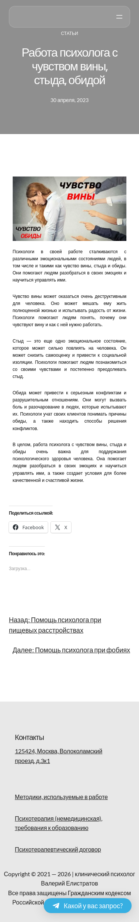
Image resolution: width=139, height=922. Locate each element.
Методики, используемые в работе (61, 796)
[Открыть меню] (119, 16)
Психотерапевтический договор (58, 849)
